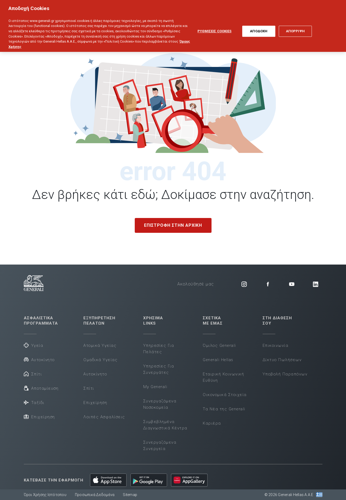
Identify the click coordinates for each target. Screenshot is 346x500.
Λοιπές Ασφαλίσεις (104, 417)
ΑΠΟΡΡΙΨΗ (295, 27)
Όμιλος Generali (219, 345)
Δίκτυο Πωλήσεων (282, 359)
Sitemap (130, 495)
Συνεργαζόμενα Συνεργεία (160, 445)
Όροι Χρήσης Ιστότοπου (45, 495)
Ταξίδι (34, 402)
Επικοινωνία (276, 345)
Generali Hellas (218, 359)
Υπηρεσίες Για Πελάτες (158, 348)
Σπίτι (33, 373)
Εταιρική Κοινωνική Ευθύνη (223, 377)
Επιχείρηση (39, 416)
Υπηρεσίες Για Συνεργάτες (158, 369)
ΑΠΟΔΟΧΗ (258, 27)
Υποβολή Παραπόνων (285, 374)
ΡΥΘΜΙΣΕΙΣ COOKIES (214, 27)
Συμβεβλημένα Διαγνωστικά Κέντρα (165, 424)
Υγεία (33, 345)
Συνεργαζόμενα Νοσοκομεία (160, 404)
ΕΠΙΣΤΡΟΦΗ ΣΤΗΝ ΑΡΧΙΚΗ (173, 225)
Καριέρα (212, 423)
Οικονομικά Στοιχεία (225, 394)
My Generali (155, 386)
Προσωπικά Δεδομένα (95, 495)
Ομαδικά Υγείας (100, 359)
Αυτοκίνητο (39, 359)
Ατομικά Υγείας (99, 345)
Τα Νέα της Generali (224, 409)
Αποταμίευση (41, 388)
